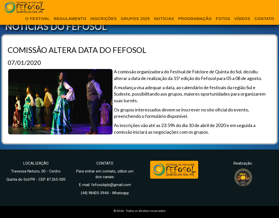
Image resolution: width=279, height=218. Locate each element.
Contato (264, 18)
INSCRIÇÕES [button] (103, 18)
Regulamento (70, 18)
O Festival (37, 18)
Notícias (164, 18)
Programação (195, 18)
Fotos (223, 18)
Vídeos (242, 18)
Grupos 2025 (135, 18)
